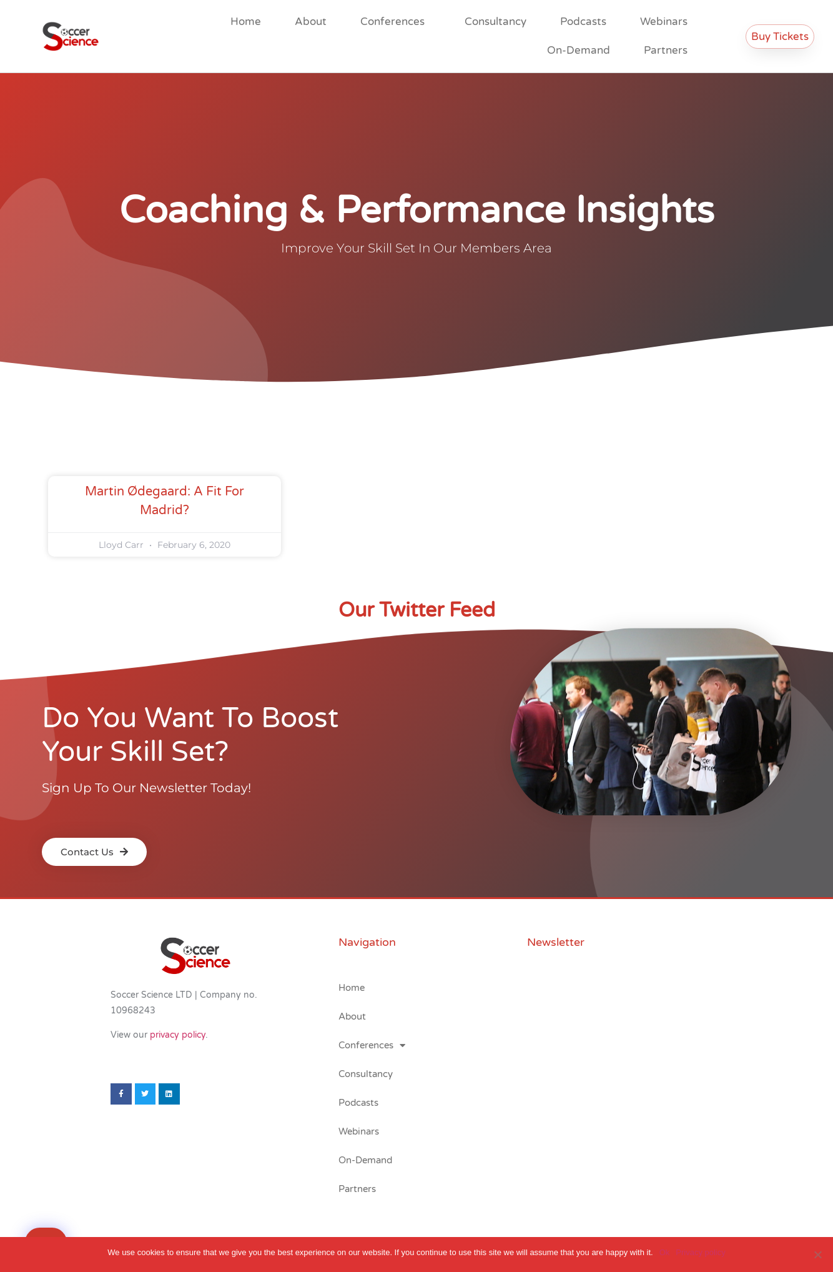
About (311, 21)
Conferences (395, 21)
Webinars (664, 21)
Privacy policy (700, 1252)
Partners (666, 50)
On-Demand (578, 50)
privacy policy (177, 1035)
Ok (664, 1252)
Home (245, 21)
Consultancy (495, 21)
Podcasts (583, 21)
